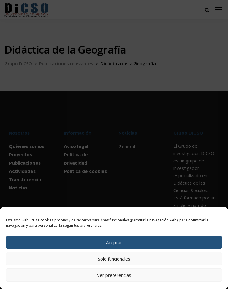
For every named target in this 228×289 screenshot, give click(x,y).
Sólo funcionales (114, 259)
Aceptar (114, 242)
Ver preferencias (114, 275)
